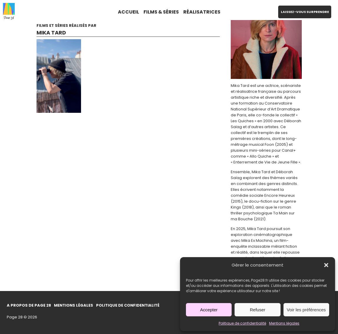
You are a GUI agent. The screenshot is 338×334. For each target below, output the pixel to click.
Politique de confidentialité (242, 323)
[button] (326, 265)
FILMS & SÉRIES (161, 12)
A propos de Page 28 (29, 305)
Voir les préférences (306, 309)
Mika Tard (51, 32)
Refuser (258, 309)
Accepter (208, 309)
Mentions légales (284, 323)
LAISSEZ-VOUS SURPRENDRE (305, 11)
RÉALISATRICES (201, 12)
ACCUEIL (128, 12)
